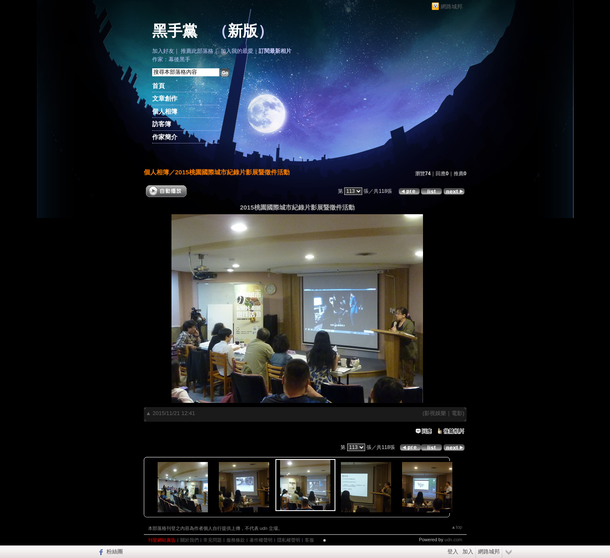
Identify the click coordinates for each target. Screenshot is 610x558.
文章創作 (164, 98)
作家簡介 (164, 136)
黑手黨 (174, 31)
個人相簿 (164, 111)
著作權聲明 (261, 539)
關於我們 (189, 539)
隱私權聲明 (288, 539)
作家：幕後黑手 (171, 59)
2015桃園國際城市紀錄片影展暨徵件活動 (232, 172)
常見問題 (212, 539)
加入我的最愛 (237, 51)
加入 (467, 551)
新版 (243, 31)
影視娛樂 (435, 413)
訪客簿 (161, 123)
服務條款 (235, 539)
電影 (457, 413)
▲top (456, 526)
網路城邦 (451, 6)
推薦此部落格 (197, 51)
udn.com (453, 539)
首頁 (158, 85)
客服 (309, 539)
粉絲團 (114, 551)
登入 (452, 551)
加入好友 (163, 51)
